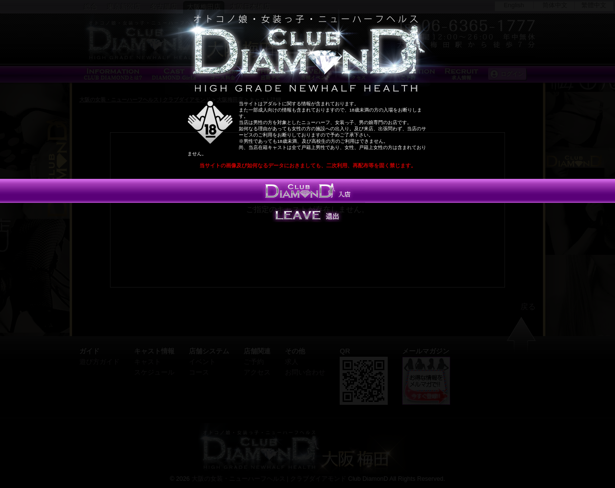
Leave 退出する (307, 215)
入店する (307, 191)
